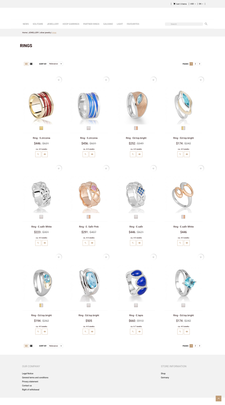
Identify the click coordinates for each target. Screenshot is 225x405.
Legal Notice (27, 373)
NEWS (26, 24)
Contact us (27, 385)
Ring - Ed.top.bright (136, 138)
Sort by (42, 64)
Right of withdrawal (30, 389)
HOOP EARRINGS (71, 24)
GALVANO (108, 24)
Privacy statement (30, 381)
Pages (185, 64)
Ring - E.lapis (136, 315)
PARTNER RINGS (91, 24)
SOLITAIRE (38, 24)
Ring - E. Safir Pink (89, 226)
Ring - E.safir (136, 226)
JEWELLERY (53, 24)
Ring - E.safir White (41, 226)
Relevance (56, 64)
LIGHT (120, 24)
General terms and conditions (35, 377)
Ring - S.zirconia (41, 138)
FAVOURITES (133, 24)
